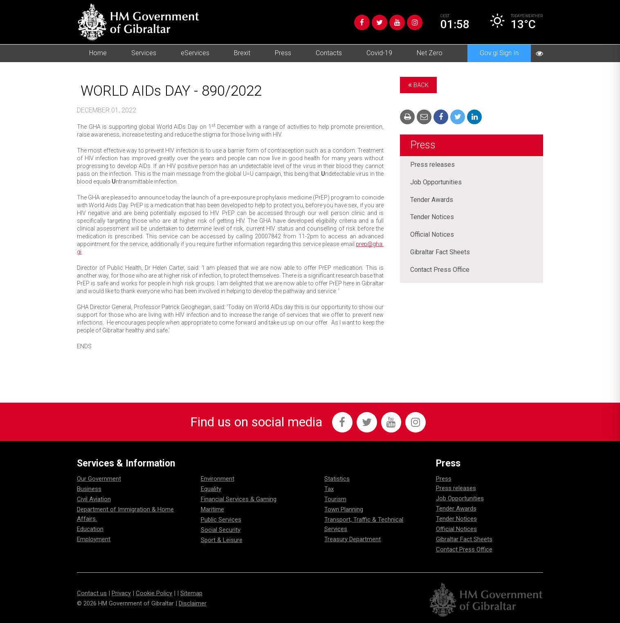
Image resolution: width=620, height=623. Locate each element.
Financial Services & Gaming (238, 499)
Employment (93, 539)
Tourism (335, 499)
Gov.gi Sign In (499, 53)
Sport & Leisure (222, 540)
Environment (217, 478)
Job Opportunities (436, 182)
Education (90, 529)
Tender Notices (432, 218)
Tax (329, 489)
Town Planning (343, 509)
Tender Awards (431, 200)
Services (143, 53)
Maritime (212, 509)
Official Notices (432, 235)
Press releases (432, 165)
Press (283, 53)
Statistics (337, 478)
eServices (195, 53)
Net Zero (430, 53)
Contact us (92, 593)
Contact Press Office (439, 270)
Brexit (242, 53)
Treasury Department (352, 539)
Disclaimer (193, 603)
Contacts (329, 53)
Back (418, 85)
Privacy (121, 593)
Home (98, 53)
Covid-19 (379, 53)
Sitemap (191, 593)
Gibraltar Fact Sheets (440, 253)
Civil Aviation (94, 499)
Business (89, 489)
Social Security (220, 529)
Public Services (221, 519)
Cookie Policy (154, 593)
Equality (211, 489)
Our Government (99, 478)
